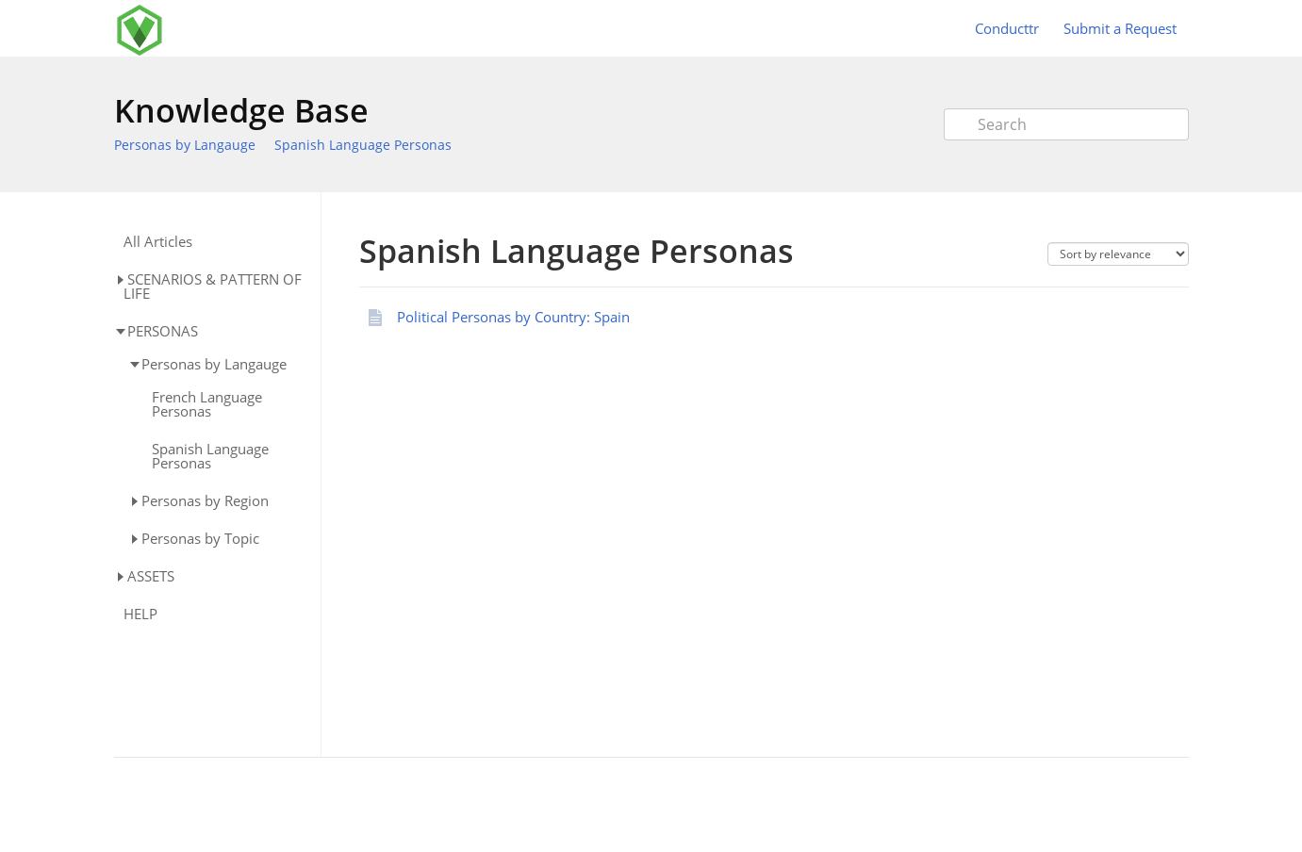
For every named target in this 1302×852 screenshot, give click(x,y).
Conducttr (1007, 28)
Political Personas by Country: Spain (513, 316)
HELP (140, 614)
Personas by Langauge (184, 145)
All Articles (158, 242)
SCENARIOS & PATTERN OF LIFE (213, 286)
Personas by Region (205, 500)
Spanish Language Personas (363, 145)
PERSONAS (162, 330)
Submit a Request (1120, 28)
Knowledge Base (241, 110)
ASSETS (150, 575)
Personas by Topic (200, 538)
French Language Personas (207, 404)
